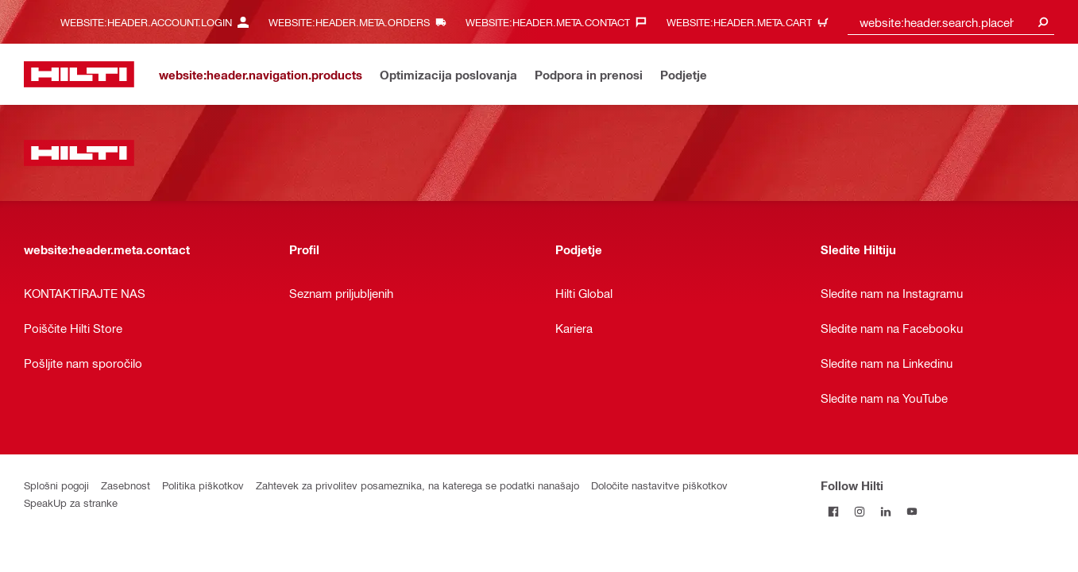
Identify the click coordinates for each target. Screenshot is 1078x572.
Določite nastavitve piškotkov (659, 485)
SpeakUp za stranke (71, 502)
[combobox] (951, 22)
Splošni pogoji (56, 485)
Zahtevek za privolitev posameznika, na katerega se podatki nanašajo (417, 485)
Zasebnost (125, 485)
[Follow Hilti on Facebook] (834, 511)
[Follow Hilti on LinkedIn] (886, 511)
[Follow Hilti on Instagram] (860, 511)
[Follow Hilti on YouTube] (912, 511)
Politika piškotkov (203, 485)
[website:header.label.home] (79, 74)
